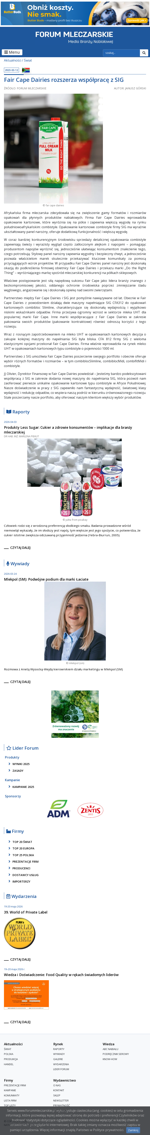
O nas (57, 1085)
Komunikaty (11, 1095)
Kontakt (58, 1090)
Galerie (58, 1059)
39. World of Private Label (25, 912)
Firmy (15, 831)
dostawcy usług (23, 875)
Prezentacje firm (23, 862)
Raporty (18, 412)
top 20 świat (19, 842)
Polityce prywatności (108, 1130)
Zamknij (133, 1130)
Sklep (56, 1095)
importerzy (18, 881)
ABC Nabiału (110, 1049)
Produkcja (11, 1059)
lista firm (10, 1100)
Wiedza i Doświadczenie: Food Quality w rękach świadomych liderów (61, 974)
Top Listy (10, 1105)
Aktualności (12, 60)
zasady (15, 771)
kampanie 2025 (20, 787)
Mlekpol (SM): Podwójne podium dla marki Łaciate (46, 579)
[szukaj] (121, 52)
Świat (28, 60)
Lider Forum (22, 748)
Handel (8, 1064)
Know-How (110, 1059)
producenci (18, 868)
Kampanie (10, 1090)
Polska (8, 1054)
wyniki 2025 (18, 764)
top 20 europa (20, 848)
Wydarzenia (21, 896)
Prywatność (61, 1105)
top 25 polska (20, 855)
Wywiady (17, 563)
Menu (12, 52)
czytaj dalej (20, 548)
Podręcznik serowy (116, 1054)
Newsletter (61, 1100)
